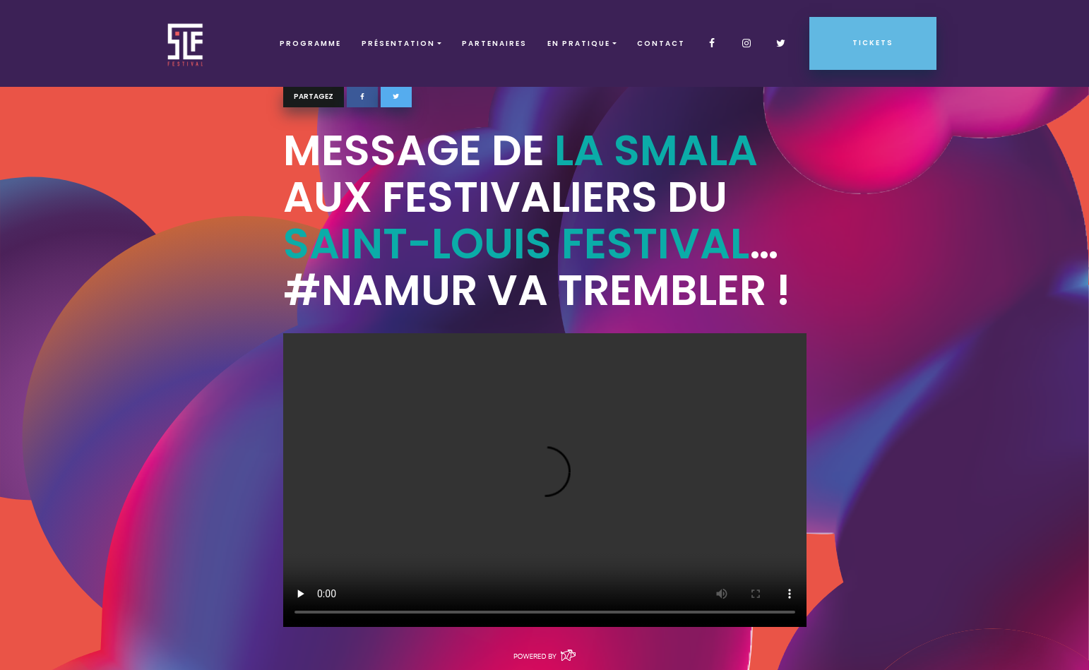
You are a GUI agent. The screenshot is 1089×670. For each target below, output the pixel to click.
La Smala (656, 150)
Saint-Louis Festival (516, 243)
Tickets (872, 42)
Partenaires (494, 43)
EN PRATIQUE (578, 43)
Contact (661, 43)
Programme (310, 43)
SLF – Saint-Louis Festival (186, 43)
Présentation (398, 43)
